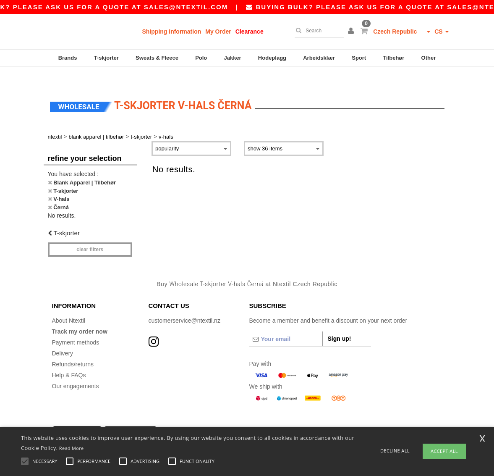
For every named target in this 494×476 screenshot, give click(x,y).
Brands (67, 58)
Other (428, 58)
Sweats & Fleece (157, 58)
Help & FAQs (69, 359)
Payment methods (75, 326)
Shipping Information (171, 31)
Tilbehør (393, 58)
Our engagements (75, 370)
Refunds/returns (73, 348)
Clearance (249, 31)
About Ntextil (68, 304)
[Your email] (285, 323)
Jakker (232, 58)
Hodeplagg (272, 58)
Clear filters (89, 233)
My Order (218, 31)
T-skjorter (106, 58)
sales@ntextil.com (198, 7)
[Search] (317, 30)
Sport (359, 58)
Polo (201, 58)
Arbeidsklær (319, 58)
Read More (71, 448)
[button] (352, 31)
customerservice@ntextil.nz (184, 304)
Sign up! (339, 322)
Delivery (62, 337)
